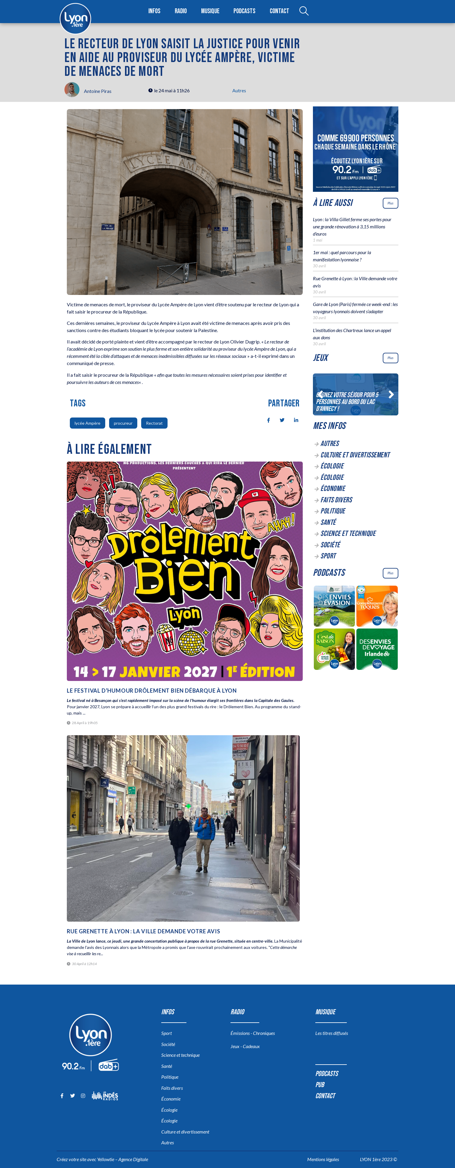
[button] (320, 394)
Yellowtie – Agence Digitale (122, 1159)
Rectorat (154, 423)
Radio (181, 11)
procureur (123, 423)
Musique (210, 11)
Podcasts (245, 11)
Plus (390, 203)
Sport (328, 556)
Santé (328, 522)
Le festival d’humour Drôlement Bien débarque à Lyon (152, 690)
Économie (332, 488)
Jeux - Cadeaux (245, 1046)
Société (330, 545)
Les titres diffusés (331, 1033)
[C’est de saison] (334, 650)
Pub (319, 1084)
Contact (279, 11)
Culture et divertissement (355, 455)
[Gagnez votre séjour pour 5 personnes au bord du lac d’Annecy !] (355, 394)
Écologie (331, 466)
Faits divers (336, 500)
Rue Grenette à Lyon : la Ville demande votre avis (143, 931)
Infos (155, 11)
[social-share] (265, 419)
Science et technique (347, 533)
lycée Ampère (87, 423)
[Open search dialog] (303, 12)
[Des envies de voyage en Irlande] (377, 650)
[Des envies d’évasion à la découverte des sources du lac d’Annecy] (334, 607)
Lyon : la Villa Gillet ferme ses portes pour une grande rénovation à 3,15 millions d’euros (352, 226)
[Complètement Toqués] (377, 607)
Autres (239, 90)
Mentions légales (323, 1159)
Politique (332, 511)
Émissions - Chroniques (252, 1033)
